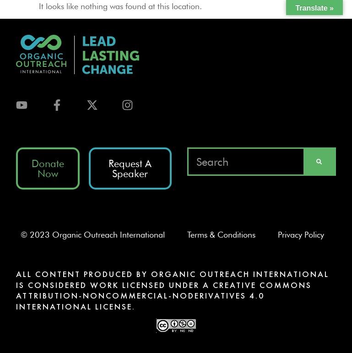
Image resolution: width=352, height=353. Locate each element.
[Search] (319, 161)
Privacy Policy (304, 234)
